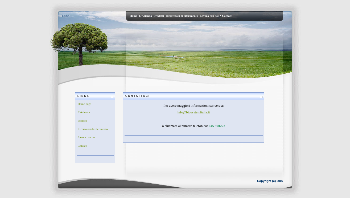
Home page (84, 103)
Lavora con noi (87, 137)
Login (65, 15)
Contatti (82, 145)
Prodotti (82, 120)
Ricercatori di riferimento (93, 128)
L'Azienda (84, 112)
